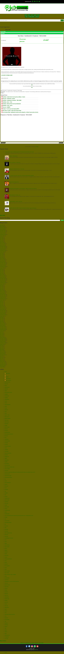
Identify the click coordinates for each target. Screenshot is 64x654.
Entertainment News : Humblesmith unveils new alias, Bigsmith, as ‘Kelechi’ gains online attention (20, 112)
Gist (5, 494)
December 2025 (3, 230)
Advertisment (7, 387)
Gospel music (7, 498)
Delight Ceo (7, 456)
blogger (6, 425)
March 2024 (2, 258)
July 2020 (1, 317)
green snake (7, 499)
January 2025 (2, 245)
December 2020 (3, 310)
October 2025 (2, 233)
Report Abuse (3, 640)
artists (6, 406)
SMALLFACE (7, 607)
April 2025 (1, 241)
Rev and (6, 602)
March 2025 (2, 242)
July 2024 (1, 253)
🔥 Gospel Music (8, 378)
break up (6, 430)
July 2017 (1, 356)
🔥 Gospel (6, 376)
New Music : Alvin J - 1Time (7, 102)
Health (6, 505)
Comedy (6, 444)
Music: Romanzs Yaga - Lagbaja (10, 574)
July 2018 (1, 345)
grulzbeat (6, 501)
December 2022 (3, 278)
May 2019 (1, 334)
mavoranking (7, 544)
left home (6, 534)
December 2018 (3, 338)
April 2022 (1, 289)
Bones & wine (7, 427)
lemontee (6, 536)
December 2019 (3, 326)
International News (8, 522)
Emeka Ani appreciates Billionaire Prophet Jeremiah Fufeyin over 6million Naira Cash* (20, 472)
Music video (7, 572)
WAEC (6, 633)
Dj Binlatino (7, 460)
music (6, 567)
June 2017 (1, 357)
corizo (6, 447)
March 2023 (2, 274)
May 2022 (1, 287)
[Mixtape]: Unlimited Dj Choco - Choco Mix (17, 169)
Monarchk (6, 555)
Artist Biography (7, 404)
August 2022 (2, 283)
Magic (6, 543)
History (6, 508)
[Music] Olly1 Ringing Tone (14, 181)
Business (6, 435)
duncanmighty (7, 468)
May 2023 (1, 271)
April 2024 (1, 257)
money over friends (8, 558)
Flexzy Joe (6, 486)
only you (6, 583)
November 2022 (3, 279)
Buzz (5, 437)
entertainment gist (8, 475)
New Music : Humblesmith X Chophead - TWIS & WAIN (12, 100)
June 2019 (1, 333)
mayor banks (7, 546)
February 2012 (2, 365)
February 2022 (2, 291)
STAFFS (32, 642)
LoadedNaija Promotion (9, 538)
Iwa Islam (6, 525)
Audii (5, 411)
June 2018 (1, 346)
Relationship (7, 598)
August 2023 (2, 267)
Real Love (6, 595)
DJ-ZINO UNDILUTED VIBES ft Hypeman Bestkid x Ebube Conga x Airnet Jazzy (23, 208)
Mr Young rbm (7, 565)
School (6, 603)
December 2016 (3, 362)
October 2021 (2, 297)
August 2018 (2, 344)
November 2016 (3, 364)
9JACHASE (2, 215)
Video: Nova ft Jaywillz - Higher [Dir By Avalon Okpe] (12, 110)
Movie (6, 562)
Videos (6, 631)
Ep (5, 479)
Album (6, 390)
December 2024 (3, 246)
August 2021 (2, 300)
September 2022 (3, 282)
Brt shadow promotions (9, 434)
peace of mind (7, 584)
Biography (6, 423)
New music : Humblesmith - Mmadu (9, 98)
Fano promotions (8, 482)
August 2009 (2, 366)
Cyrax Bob (6, 451)
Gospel (6, 496)
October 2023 (2, 265)
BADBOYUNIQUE (7, 418)
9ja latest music (3, 31)
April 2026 (1, 225)
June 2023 (1, 270)
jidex (5, 527)
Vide (5, 628)
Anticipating (7, 399)
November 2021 (3, 296)
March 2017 (2, 360)
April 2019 (1, 336)
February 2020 (2, 324)
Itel (5, 524)
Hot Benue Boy (7, 510)
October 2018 (2, 341)
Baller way (6, 420)
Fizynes (6, 484)
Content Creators (8, 446)
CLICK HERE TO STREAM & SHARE (6, 75)
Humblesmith (3, 33)
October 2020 (2, 313)
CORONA (6, 449)
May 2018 (1, 348)
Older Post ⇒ (61, 142)
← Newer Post (3, 142)
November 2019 (3, 328)
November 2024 (3, 247)
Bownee (6, 428)
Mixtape (6, 551)
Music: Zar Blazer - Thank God (15, 162)
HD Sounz (6, 503)
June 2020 (1, 318)
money (6, 557)
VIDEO (26, 16)
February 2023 (2, 275)
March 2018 (2, 350)
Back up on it (7, 416)
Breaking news (7, 432)
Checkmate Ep (7, 440)
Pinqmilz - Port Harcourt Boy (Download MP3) (11, 108)
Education (6, 470)
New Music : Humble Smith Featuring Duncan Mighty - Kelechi (14, 97)
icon (5, 519)
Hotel (6, 512)
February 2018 (2, 352)
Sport (6, 609)
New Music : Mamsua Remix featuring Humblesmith (12, 103)
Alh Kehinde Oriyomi (8, 392)
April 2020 (1, 321)
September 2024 (3, 250)
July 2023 (1, 269)
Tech (5, 616)
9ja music (6, 383)
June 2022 (1, 286)
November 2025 (3, 231)
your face (6, 638)
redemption (7, 597)
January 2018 (2, 353)
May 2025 (1, 239)
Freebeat (6, 489)
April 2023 (1, 273)
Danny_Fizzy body (8, 453)
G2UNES (6, 492)
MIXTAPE (37, 16)
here (32, 85)
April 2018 (1, 349)
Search (62, 20)
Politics (6, 590)
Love (5, 539)
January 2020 (2, 325)
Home (6, 652)
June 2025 (1, 238)
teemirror (6, 617)
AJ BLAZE (6, 388)
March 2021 (2, 306)
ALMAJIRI (6, 394)
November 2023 (3, 263)
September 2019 (3, 329)
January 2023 (2, 277)
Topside (6, 623)
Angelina (6, 397)
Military (6, 550)
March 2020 (2, 322)
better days (7, 421)
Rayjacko (6, 593)
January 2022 (2, 293)
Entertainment (7, 473)
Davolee (6, 454)
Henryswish (7, 506)
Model (6, 553)
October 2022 (2, 281)
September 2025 (3, 234)
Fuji (5, 491)
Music (6, 371)
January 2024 (2, 261)
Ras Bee (6, 591)
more (6, 560)
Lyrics (6, 541)
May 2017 (1, 358)
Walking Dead (7, 635)
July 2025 (1, 237)
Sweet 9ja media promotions (10, 614)
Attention (6, 409)
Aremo (6, 401)
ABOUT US (23, 642)
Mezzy (6, 548)
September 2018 (3, 342)
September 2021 (3, 298)
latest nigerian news (8, 532)
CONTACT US (27, 642)
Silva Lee (6, 605)
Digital (6, 458)
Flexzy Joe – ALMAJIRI (6, 107)
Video (6, 629)
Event (6, 480)
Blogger (37, 146)
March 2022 (2, 290)
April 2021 (1, 305)
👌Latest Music (7, 373)
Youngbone (7, 636)
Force (6, 487)
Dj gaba (6, 461)
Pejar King (6, 586)
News (6, 576)
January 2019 (2, 337)
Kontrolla (6, 531)
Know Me (6, 529)
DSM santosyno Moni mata (9, 467)
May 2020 (1, 320)
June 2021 (1, 302)
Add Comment (45, 40)
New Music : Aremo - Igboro (7, 105)
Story (6, 612)
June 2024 (1, 254)
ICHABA (6, 517)
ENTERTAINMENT (31, 16)
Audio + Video (7, 414)
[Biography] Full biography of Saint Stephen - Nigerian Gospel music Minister (23, 188)
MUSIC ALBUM (7, 571)
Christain (6, 442)
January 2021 (2, 309)
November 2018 (3, 340)
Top (5, 621)
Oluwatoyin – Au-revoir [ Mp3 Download (12, 581)
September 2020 (3, 314)
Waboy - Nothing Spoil (13, 156)
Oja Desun (6, 579)
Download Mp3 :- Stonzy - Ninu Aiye (16, 201)
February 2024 (2, 259)
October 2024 (2, 249)
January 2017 (2, 361)
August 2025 (2, 235)
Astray (6, 408)
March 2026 (2, 226)
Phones (6, 588)
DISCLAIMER (41, 642)
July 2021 (1, 301)
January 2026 (2, 229)
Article (6, 402)
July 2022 (1, 285)
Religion (6, 600)
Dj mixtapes (7, 463)
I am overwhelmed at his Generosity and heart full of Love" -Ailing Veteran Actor (19, 515)
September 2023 (3, 266)
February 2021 (2, 308)
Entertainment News (8, 477)
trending (6, 624)
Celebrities (7, 439)
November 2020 (3, 312)
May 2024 (1, 255)
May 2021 (1, 304)
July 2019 (1, 332)
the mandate (7, 619)
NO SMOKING (7, 577)
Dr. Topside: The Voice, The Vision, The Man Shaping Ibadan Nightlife (22, 175)
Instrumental (7, 520)
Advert (6, 385)
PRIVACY (36, 642)
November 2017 (3, 354)
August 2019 (2, 330)
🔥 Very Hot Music (8, 380)
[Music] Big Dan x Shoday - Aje (15, 195)
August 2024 (2, 251)
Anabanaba (7, 395)
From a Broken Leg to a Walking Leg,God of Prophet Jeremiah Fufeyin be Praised (19, 151)
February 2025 (2, 243)
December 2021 (3, 294)
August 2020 (2, 316)
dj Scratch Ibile (7, 465)
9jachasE (36, 649)
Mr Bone (6, 564)
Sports (6, 610)
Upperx (6, 626)
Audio (6, 413)
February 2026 (2, 227)
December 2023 (3, 262)
